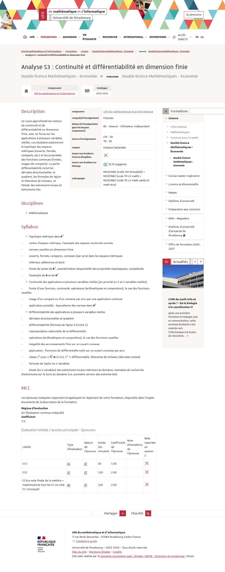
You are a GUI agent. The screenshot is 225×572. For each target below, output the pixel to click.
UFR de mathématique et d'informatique (41, 51)
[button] (174, 37)
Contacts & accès (86, 541)
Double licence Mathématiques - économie (169, 51)
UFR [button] (34, 37)
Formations (71, 51)
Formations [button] (51, 37)
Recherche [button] (112, 37)
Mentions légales (99, 552)
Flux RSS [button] (137, 513)
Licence (84, 51)
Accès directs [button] (185, 37)
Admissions (194, 14)
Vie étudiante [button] (92, 37)
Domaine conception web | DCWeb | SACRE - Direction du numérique (143, 556)
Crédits (117, 552)
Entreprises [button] (160, 37)
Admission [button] (72, 37)
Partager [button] (111, 513)
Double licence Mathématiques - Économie (112, 51)
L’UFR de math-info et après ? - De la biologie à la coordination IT (182, 303)
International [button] (136, 37)
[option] (183, 306)
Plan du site (79, 552)
